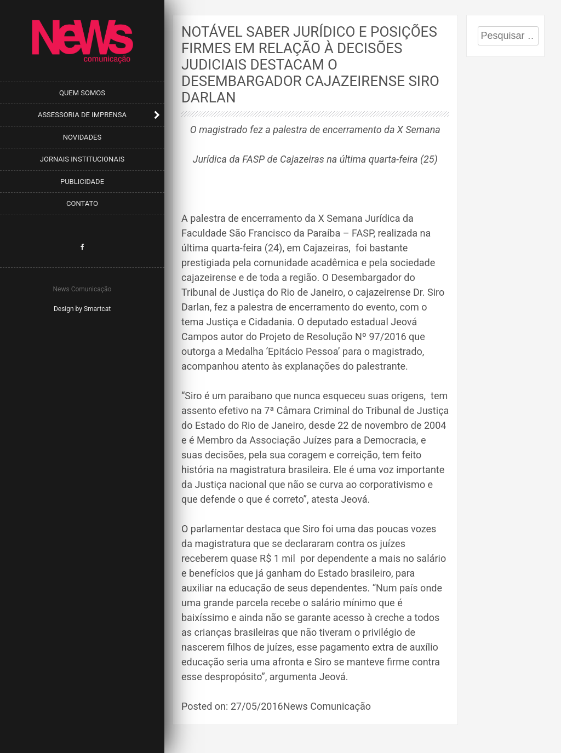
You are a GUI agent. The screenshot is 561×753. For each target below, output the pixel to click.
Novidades (82, 137)
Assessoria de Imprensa (82, 115)
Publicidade (82, 181)
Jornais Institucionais (82, 159)
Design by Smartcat (82, 309)
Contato (82, 203)
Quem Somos (82, 93)
